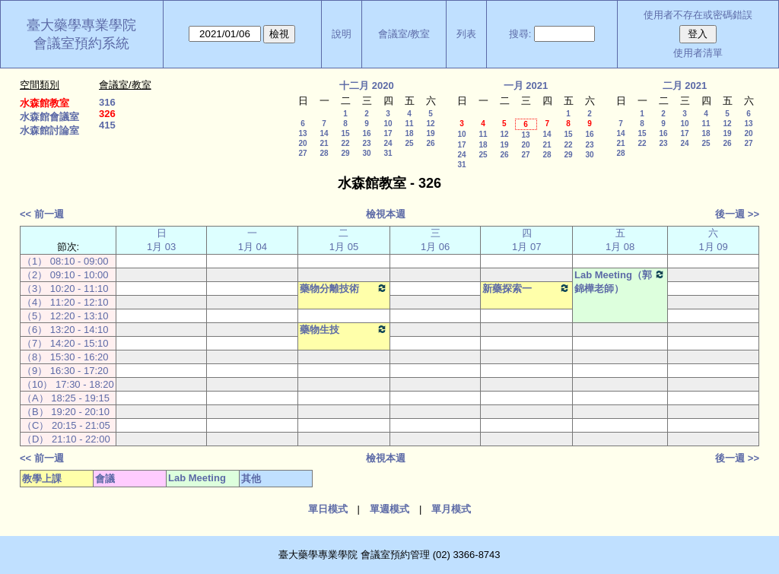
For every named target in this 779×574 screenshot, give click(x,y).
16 (366, 133)
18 (409, 133)
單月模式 (451, 509)
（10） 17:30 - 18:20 (68, 384)
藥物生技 (344, 329)
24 (387, 143)
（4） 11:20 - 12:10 (65, 302)
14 (324, 133)
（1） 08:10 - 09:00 (65, 261)
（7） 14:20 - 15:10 (65, 343)
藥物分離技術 (344, 288)
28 (324, 153)
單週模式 (389, 509)
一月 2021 (526, 85)
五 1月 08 (620, 239)
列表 (466, 34)
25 (409, 143)
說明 (341, 34)
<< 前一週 (42, 214)
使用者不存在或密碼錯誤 (698, 15)
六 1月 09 (712, 239)
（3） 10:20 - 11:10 (65, 288)
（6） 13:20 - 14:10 (65, 329)
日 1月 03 (161, 239)
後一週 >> (737, 214)
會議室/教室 (404, 34)
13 (302, 133)
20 (302, 143)
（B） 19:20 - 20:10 (66, 411)
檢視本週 (385, 214)
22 (345, 143)
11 (409, 123)
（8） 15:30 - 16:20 (65, 357)
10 (387, 123)
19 (430, 133)
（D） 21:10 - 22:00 (66, 439)
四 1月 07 (526, 239)
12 (430, 123)
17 (387, 133)
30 (366, 153)
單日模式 (328, 509)
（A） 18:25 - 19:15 (66, 398)
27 (302, 153)
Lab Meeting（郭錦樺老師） (620, 281)
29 (345, 153)
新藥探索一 (526, 288)
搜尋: (520, 34)
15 (345, 133)
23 (366, 143)
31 (387, 153)
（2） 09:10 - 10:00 (65, 275)
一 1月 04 (252, 239)
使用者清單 (698, 53)
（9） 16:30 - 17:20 (65, 370)
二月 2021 (685, 85)
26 (430, 143)
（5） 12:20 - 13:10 (65, 316)
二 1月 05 (343, 239)
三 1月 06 (435, 239)
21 (324, 143)
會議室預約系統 (81, 43)
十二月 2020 (366, 85)
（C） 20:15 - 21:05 (66, 425)
